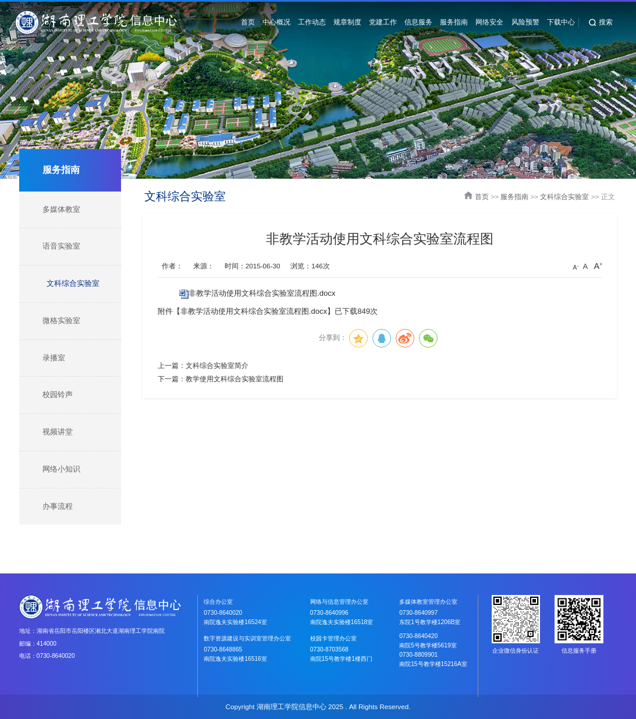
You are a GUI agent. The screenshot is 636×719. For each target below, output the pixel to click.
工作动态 (312, 22)
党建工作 (383, 22)
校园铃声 (57, 394)
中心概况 (276, 22)
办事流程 (57, 506)
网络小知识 (61, 469)
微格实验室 (61, 320)
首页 (248, 22)
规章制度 (347, 22)
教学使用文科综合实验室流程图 (234, 378)
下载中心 (561, 22)
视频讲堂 (57, 431)
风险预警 (525, 22)
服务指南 (454, 22)
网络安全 (489, 22)
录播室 (53, 357)
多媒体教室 (61, 209)
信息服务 (418, 22)
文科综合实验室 (73, 283)
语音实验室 (61, 246)
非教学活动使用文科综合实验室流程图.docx (262, 293)
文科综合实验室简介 (217, 365)
